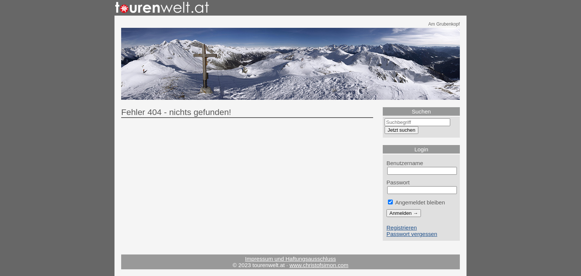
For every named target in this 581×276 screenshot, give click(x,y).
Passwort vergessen (411, 234)
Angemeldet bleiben (416, 202)
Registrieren (401, 227)
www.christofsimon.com (318, 265)
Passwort (398, 182)
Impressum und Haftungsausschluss (290, 259)
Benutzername (404, 163)
